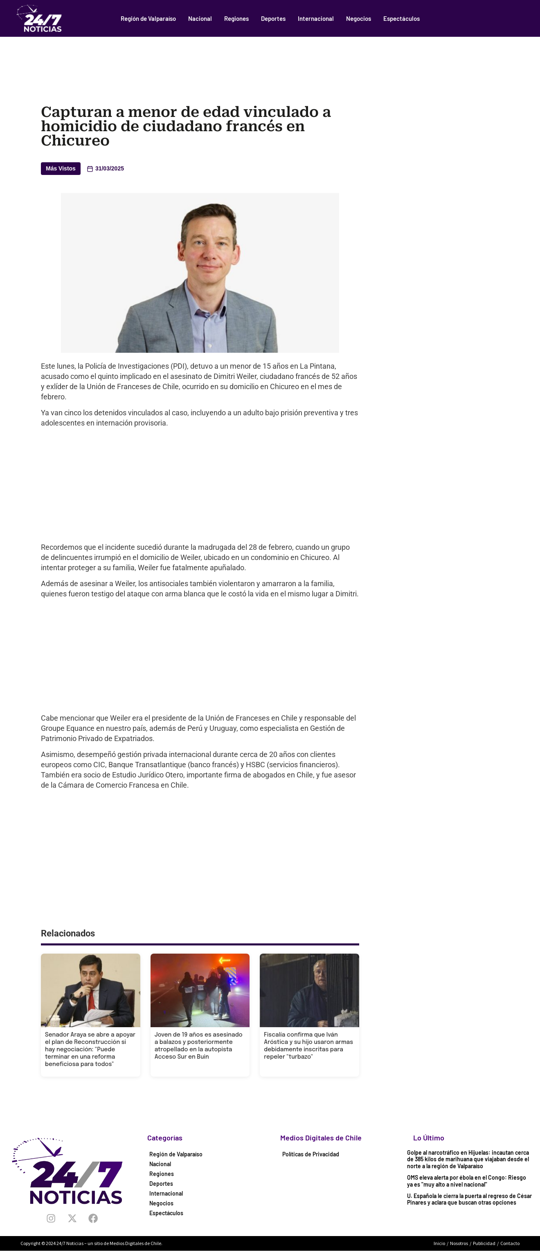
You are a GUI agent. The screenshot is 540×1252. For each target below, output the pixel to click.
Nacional (200, 18)
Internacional (316, 18)
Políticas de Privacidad (310, 1154)
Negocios (358, 18)
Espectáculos (401, 18)
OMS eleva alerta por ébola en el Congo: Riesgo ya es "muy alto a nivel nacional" (466, 1181)
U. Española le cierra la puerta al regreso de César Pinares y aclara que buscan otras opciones (469, 1199)
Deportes (273, 18)
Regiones (236, 18)
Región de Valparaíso (148, 18)
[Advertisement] (270, 59)
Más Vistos (61, 168)
